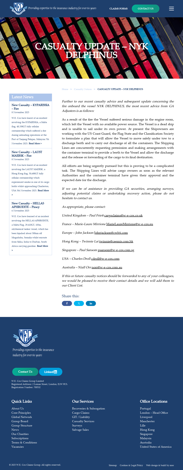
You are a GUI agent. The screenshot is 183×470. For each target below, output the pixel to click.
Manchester (147, 421)
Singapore (146, 434)
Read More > (35, 144)
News (15, 430)
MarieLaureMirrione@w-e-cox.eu (129, 225)
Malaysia (145, 438)
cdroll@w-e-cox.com (105, 260)
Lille (143, 425)
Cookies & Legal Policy (131, 465)
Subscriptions (20, 438)
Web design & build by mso (160, 465)
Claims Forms (118, 9)
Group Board (19, 421)
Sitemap (113, 465)
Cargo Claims (80, 413)
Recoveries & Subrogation (88, 408)
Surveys (77, 425)
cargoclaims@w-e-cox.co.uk (123, 216)
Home (65, 89)
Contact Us (145, 9)
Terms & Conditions (24, 442)
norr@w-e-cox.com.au (107, 268)
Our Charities (20, 434)
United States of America (156, 447)
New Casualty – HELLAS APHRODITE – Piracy (28, 205)
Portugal (145, 408)
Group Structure (21, 425)
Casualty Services (83, 421)
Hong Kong (147, 430)
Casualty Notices (83, 89)
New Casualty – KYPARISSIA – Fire (30, 107)
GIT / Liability (81, 417)
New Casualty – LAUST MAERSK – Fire (27, 154)
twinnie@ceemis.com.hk (116, 242)
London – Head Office (154, 413)
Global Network (21, 417)
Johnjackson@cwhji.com (111, 234)
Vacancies (17, 447)
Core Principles (21, 413)
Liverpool (146, 417)
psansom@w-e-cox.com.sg (116, 251)
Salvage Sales (80, 430)
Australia (146, 442)
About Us (17, 408)
